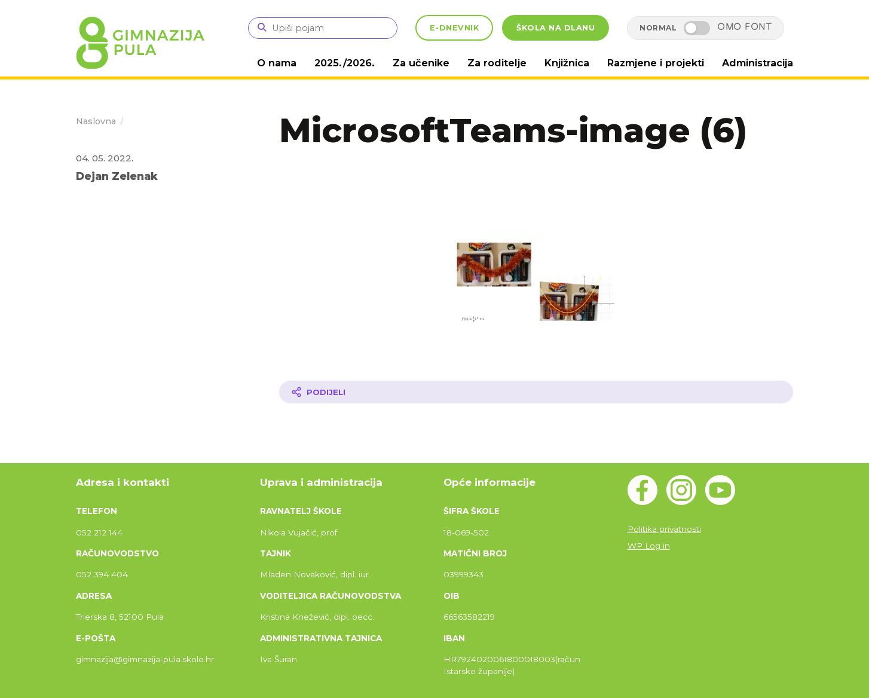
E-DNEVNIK (454, 27)
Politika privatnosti (664, 528)
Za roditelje (503, 62)
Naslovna (96, 120)
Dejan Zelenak (117, 175)
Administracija (758, 62)
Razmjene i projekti (657, 62)
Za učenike (430, 62)
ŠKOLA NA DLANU (555, 27)
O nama (289, 62)
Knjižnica (570, 62)
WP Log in (649, 545)
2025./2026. (355, 62)
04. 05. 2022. (104, 157)
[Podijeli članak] (536, 391)
